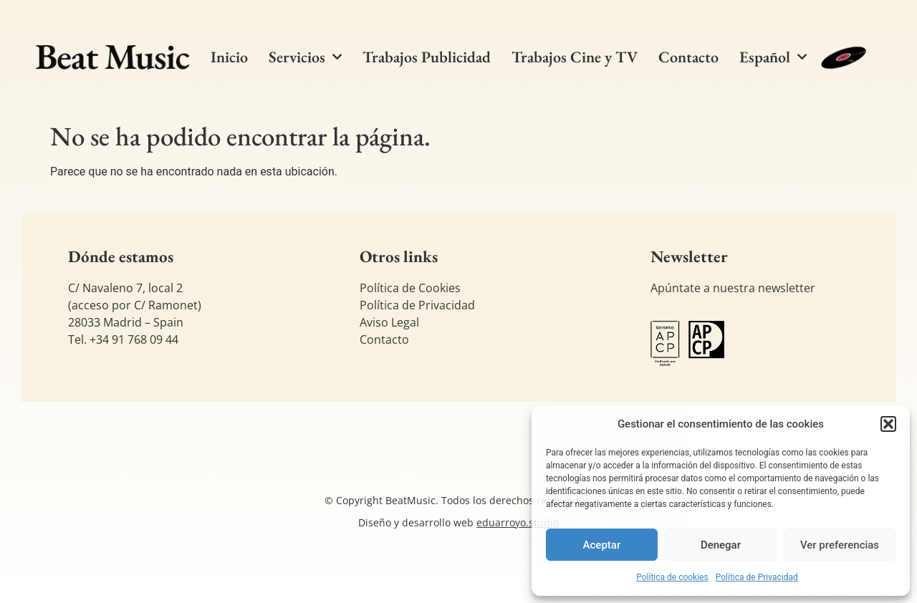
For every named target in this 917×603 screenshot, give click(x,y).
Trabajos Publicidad (427, 57)
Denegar (721, 545)
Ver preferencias (839, 545)
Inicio (229, 57)
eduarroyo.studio (517, 522)
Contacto (688, 57)
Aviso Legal (389, 322)
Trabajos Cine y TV (575, 57)
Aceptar (602, 545)
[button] (888, 424)
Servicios (305, 56)
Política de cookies (672, 577)
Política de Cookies (410, 288)
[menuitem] (773, 57)
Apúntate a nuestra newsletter (732, 288)
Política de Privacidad (757, 577)
